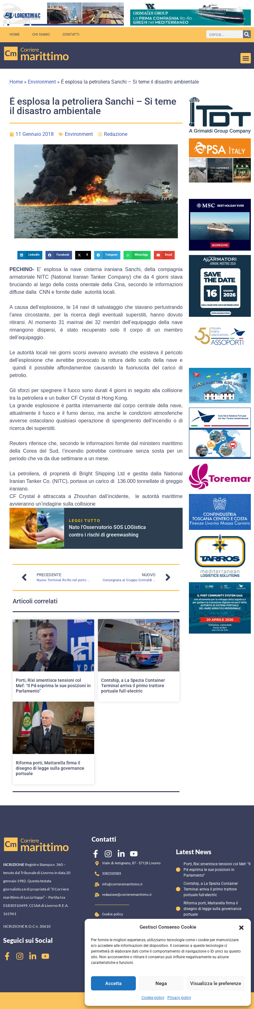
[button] (241, 927)
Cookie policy (153, 997)
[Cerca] (247, 34)
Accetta (113, 983)
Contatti (71, 34)
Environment (42, 82)
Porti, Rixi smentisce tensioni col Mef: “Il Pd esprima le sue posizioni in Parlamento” (53, 685)
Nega (161, 983)
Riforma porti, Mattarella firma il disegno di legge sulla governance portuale (50, 768)
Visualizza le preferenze (215, 983)
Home (14, 34)
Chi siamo (41, 34)
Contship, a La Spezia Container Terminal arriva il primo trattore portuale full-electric (133, 685)
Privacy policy (179, 997)
